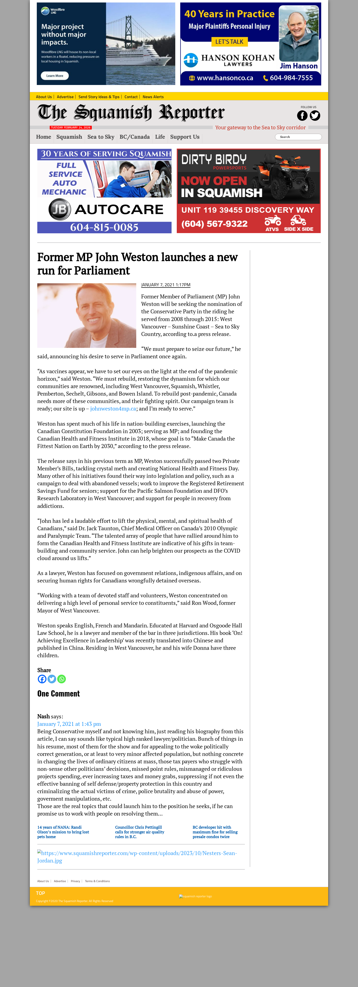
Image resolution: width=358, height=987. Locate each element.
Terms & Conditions (97, 881)
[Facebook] (42, 679)
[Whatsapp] (61, 679)
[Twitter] (51, 679)
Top (40, 893)
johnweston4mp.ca (112, 408)
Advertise (60, 881)
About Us (43, 881)
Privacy (75, 881)
